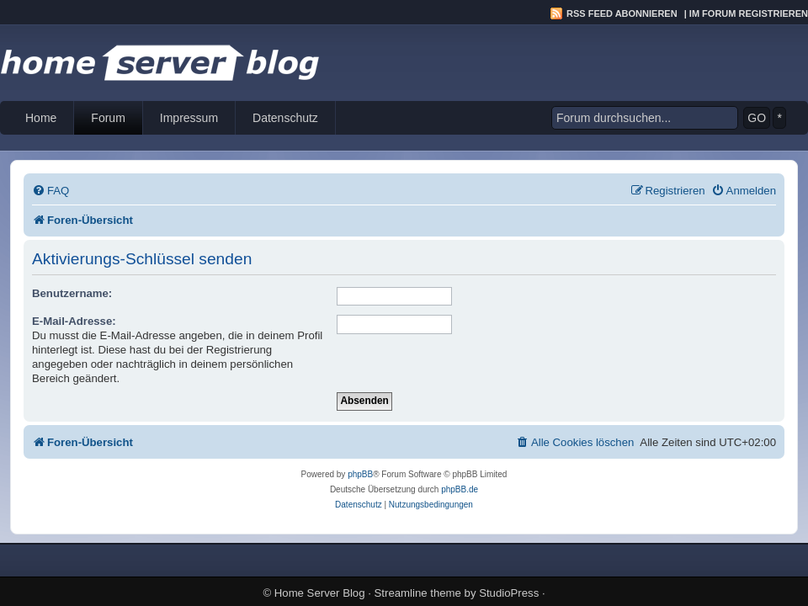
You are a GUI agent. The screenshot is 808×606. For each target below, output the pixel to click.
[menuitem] (50, 190)
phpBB (360, 474)
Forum (108, 118)
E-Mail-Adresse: (74, 321)
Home (40, 118)
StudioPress (509, 593)
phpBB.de (459, 489)
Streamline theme (418, 593)
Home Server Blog (319, 593)
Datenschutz (285, 118)
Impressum (189, 118)
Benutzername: (72, 293)
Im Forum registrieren (748, 13)
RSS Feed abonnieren (622, 13)
